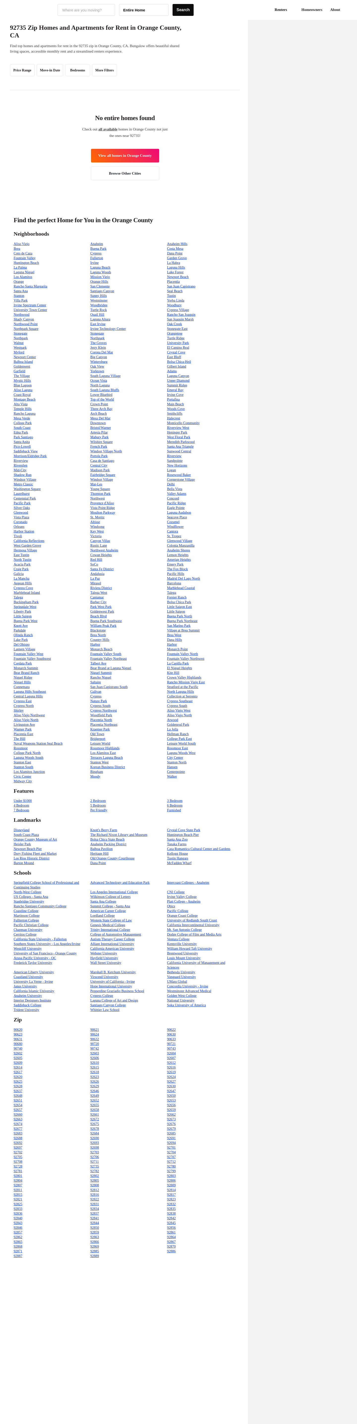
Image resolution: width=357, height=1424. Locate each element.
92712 (171, 1162)
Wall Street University (105, 963)
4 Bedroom (21, 805)
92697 (18, 1147)
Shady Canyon (24, 319)
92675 (94, 1124)
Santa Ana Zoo (177, 839)
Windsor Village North (106, 451)
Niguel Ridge (23, 677)
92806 (171, 1180)
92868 (18, 1246)
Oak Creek (174, 324)
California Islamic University (34, 991)
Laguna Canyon (178, 376)
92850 (94, 1228)
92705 (18, 1157)
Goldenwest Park (102, 611)
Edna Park (21, 432)
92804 (18, 1180)
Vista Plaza (21, 517)
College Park (23, 423)
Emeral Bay (175, 390)
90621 (94, 1030)
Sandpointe (175, 461)
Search (183, 10)
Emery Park (175, 564)
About (335, 10)
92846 (18, 1228)
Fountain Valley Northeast (108, 659)
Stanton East (22, 762)
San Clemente (100, 286)
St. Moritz (97, 517)
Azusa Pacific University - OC (35, 958)
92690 (94, 1138)
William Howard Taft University (189, 948)
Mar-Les (96, 484)
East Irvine (97, 324)
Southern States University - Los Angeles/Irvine (47, 944)
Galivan (95, 692)
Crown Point (99, 404)
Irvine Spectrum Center (30, 305)
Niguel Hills (22, 682)
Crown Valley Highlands (184, 677)
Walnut (19, 343)
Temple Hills (23, 409)
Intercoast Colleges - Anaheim (188, 883)
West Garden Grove (27, 545)
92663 (18, 1119)
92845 (171, 1223)
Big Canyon (98, 357)
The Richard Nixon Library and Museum (118, 835)
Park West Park (101, 607)
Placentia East (23, 734)
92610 (94, 1063)
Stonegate (20, 333)
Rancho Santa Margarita (30, 286)
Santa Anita (22, 442)
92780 (171, 1166)
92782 (94, 1171)
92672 (94, 1119)
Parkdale (20, 630)
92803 (171, 1176)
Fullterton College (26, 920)
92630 (171, 1086)
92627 (171, 1081)
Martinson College (27, 916)
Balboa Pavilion (101, 849)
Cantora (172, 531)
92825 (18, 1204)
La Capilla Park (178, 663)
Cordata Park (23, 663)
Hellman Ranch (178, 734)
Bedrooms (77, 70)
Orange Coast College (182, 916)
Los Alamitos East (103, 753)
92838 (171, 1213)
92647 (171, 1091)
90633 (171, 1039)
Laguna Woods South (28, 757)
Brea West (174, 635)
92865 (18, 1242)
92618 (94, 1072)
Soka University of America (186, 1005)
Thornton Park (100, 494)
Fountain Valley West (28, 654)
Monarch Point (177, 649)
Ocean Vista (98, 380)
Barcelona (174, 583)
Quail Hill (97, 314)
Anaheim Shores (178, 550)
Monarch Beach (101, 649)
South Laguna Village (105, 376)
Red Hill (96, 560)
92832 (171, 1204)
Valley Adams (176, 494)
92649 (94, 1096)
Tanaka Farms (177, 844)
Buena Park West (25, 621)
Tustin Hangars (177, 858)
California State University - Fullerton (40, 939)
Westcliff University (28, 948)
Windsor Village (25, 479)
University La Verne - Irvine (33, 981)
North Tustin (22, 560)
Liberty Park (22, 611)
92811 (18, 1190)
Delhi (171, 484)
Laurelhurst (22, 494)
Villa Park (21, 300)
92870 (171, 1246)
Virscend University (104, 977)
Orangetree (174, 333)
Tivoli (18, 536)
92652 (94, 1100)
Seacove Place (177, 517)
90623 (18, 1034)
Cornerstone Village (181, 479)
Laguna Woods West (181, 753)
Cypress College (101, 996)
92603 (94, 1053)
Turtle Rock (98, 310)
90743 (171, 1048)
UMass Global (177, 981)
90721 (171, 1044)
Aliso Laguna (23, 390)
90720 (94, 1044)
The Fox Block (177, 569)
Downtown (98, 423)
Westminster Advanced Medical (189, 991)
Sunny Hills (98, 296)
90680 (18, 1044)
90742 (94, 1048)
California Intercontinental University (193, 925)
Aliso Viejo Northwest (29, 715)
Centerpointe (176, 772)
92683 (18, 1133)
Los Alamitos (23, 277)
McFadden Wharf (179, 863)
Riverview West (178, 428)
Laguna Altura (100, 319)
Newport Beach (178, 277)
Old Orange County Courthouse (112, 858)
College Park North (27, 753)
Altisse (95, 522)
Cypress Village (178, 310)
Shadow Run (22, 475)
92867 (171, 1242)
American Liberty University (34, 972)
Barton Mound (24, 863)
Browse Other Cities (125, 173)
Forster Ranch (177, 597)
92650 (171, 1096)
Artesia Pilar (99, 432)
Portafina (173, 399)
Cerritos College (25, 934)
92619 (171, 1072)
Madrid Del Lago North (183, 578)
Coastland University (28, 977)
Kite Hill (173, 673)
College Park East (179, 739)
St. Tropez (174, 536)
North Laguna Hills (180, 692)
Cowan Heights (101, 555)
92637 (18, 1091)
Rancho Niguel (100, 677)
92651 (18, 1100)
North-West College (27, 892)
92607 (171, 1058)
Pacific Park (22, 503)
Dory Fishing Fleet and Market (35, 853)
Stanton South (23, 767)
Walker (172, 776)
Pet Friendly (98, 810)
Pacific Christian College (31, 925)
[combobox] (86, 10)
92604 (171, 1053)
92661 (94, 1114)
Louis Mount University (184, 958)
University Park (178, 343)
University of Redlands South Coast (192, 920)
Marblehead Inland (27, 593)
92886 (171, 1251)
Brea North (98, 635)
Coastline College (26, 911)
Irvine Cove (175, 395)
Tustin (171, 296)
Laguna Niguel (24, 272)
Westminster (99, 300)
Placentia (173, 282)
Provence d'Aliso (102, 503)
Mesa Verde (22, 418)
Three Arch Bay (101, 409)
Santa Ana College (103, 901)
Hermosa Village (25, 550)
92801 (18, 1176)
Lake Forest (175, 272)
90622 (171, 1030)
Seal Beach (175, 291)
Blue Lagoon (23, 385)
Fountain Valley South (105, 654)
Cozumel (173, 522)
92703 (94, 1152)
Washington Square (27, 489)
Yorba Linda (175, 300)
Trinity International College (110, 930)
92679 (171, 1129)
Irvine (94, 263)
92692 (18, 1143)
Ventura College (178, 939)
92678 (94, 1129)
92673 (171, 1119)
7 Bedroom (21, 810)
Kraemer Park (100, 729)
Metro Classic (23, 484)
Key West (97, 531)
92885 (94, 1251)
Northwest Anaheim (104, 550)
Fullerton (96, 258)
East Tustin (21, 555)
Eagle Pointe (176, 508)
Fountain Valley (25, 258)
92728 (18, 1166)
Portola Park (99, 456)
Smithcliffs (174, 413)
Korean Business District (107, 767)
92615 (94, 1067)
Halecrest (173, 418)
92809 (171, 1185)
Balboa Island (23, 362)
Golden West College (182, 996)
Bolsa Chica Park (179, 602)
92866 (94, 1242)
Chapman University (28, 930)
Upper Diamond (178, 380)
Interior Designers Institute (32, 1000)
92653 (171, 1100)
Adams (172, 371)
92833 (18, 1209)
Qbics (171, 906)
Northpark (21, 338)
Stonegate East (177, 329)
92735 (94, 1166)
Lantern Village (24, 649)
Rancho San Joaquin (181, 314)
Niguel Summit (101, 673)
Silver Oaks (22, 508)
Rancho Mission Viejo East (186, 682)
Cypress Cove (23, 588)
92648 (18, 1096)
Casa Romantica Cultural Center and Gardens (198, 849)
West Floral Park (178, 437)
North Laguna (100, 385)
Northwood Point (26, 324)
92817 (171, 1195)
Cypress (95, 253)
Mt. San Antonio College (184, 930)
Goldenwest (22, 366)
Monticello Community (183, 423)
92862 (18, 1237)
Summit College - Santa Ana (110, 906)
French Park (98, 446)
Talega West (98, 593)
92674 (18, 1124)
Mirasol (95, 583)
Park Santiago (23, 437)
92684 (94, 1133)
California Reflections (29, 541)
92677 (18, 1129)
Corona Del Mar (101, 352)
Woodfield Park (101, 715)
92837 (94, 1213)
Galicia (19, 574)
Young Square (100, 489)
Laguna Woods (100, 272)
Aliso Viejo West (179, 710)
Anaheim (96, 244)
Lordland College (102, 916)
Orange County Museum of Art (35, 839)
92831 (94, 1204)
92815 (18, 1195)
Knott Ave (21, 626)
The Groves (98, 343)
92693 (94, 1143)
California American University (112, 948)
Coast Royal (22, 395)
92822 (94, 1199)
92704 (171, 1152)
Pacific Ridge (176, 503)
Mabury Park (99, 437)
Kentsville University (182, 944)
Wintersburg (98, 362)
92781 (18, 1171)
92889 (94, 1256)
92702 (18, 1152)
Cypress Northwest (103, 710)
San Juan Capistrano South (109, 687)
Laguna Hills (176, 267)
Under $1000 (23, 801)
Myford (19, 352)
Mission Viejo (100, 277)
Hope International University (111, 986)
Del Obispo (22, 644)
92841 (94, 1218)
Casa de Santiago (102, 461)
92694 (171, 1143)
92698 (94, 1147)
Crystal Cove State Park (183, 830)
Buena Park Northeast (182, 621)
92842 (171, 1218)
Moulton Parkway (102, 512)
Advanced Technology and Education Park (119, 883)
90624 (94, 1034)
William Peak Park (103, 626)
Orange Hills (99, 282)
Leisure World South (181, 743)
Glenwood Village (179, 541)
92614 (18, 1067)
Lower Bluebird (101, 395)
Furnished (174, 810)
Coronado (20, 522)
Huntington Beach (26, 263)
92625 (18, 1081)
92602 (18, 1053)
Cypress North (24, 706)
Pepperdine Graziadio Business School (117, 991)
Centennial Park (25, 498)
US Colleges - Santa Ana (31, 897)
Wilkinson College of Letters (110, 897)
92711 (94, 1162)
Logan (171, 470)
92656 (171, 1105)
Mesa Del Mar (100, 418)
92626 (94, 1081)
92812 (94, 1190)
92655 (94, 1105)
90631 (18, 1039)
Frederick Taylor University (33, 963)
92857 (18, 1232)
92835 (171, 1209)
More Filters (104, 70)
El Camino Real (178, 347)
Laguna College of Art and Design (114, 1000)
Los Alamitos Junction (29, 772)
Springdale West (25, 607)
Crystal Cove (176, 352)
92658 (94, 1110)
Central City (98, 465)
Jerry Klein (98, 347)
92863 (94, 1237)
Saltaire (95, 682)
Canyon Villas (100, 541)
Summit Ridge (177, 385)
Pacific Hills (175, 574)
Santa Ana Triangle (180, 446)
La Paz (95, 578)
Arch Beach (98, 413)
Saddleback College (27, 1005)
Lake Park (21, 640)
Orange (19, 282)
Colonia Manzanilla (181, 545)
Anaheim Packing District (108, 844)
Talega (171, 593)
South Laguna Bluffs (104, 390)
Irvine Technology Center (108, 329)
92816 (94, 1195)
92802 (94, 1176)
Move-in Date (50, 70)
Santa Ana (21, 291)
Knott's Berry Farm (103, 830)
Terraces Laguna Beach (106, 757)
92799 (171, 1171)
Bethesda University (181, 972)
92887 (18, 1256)
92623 (94, 1077)
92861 (171, 1232)
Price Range (22, 70)
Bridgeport (97, 739)
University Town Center (30, 310)
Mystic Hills (22, 380)
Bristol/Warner (100, 428)
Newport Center (25, 357)
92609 (18, 1063)
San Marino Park (179, 626)
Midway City (23, 781)
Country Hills (99, 640)
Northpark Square (26, 329)
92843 (18, 1223)
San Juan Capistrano (181, 286)
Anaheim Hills (177, 244)
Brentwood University (182, 953)
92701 (171, 1147)
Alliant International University (112, 944)
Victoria (95, 536)
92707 (171, 1157)
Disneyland (22, 830)
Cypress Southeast (180, 701)
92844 (94, 1223)
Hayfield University (104, 958)
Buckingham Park (26, 602)
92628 (18, 1086)
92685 (171, 1133)
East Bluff (174, 357)
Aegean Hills (23, 583)
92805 (94, 1180)
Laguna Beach (100, 267)
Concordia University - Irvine (187, 986)
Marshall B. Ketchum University (113, 972)
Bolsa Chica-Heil (179, 362)
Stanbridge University (29, 901)
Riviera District (101, 588)
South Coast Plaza (26, 835)
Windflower (175, 527)
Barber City (98, 602)
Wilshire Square (101, 442)
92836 (18, 1213)
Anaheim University (28, 996)
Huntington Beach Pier (183, 835)
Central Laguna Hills (28, 696)
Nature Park (98, 701)
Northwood (22, 314)
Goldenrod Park (178, 725)
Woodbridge (98, 305)
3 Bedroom (175, 801)
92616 (171, 1067)
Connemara (22, 687)
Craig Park (21, 569)
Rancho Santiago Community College (40, 906)
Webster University (103, 953)
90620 (18, 1030)
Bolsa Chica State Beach (107, 839)
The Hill (19, 739)
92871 (18, 1251)
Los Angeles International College (114, 892)
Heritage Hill (99, 853)
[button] (347, 10)
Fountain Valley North (182, 654)
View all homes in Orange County (125, 156)
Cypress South (100, 706)
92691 (171, 1138)
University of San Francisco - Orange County (45, 953)
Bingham (96, 772)
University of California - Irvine (112, 981)
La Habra (173, 263)
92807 (18, 1185)
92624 (171, 1077)
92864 (171, 1237)
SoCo (94, 564)
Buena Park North (179, 616)
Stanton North (177, 762)
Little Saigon (176, 611)
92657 (18, 1110)
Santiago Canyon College (108, 1005)
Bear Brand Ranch (26, 673)
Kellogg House (177, 853)
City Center (175, 757)
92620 (18, 1077)
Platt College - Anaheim (184, 901)
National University (181, 1000)
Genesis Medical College (107, 925)
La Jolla (172, 729)
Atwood (172, 720)
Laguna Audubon (179, 512)
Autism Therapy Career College (112, 939)
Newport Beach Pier (28, 849)
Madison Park (100, 470)
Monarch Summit (26, 668)
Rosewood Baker (179, 475)
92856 (171, 1228)
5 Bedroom (98, 805)
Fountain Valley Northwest (186, 659)
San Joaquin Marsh (180, 319)
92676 (171, 1124)
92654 (18, 1105)
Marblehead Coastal (181, 588)
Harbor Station (24, 531)
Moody (95, 776)
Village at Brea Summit (183, 630)
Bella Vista (174, 489)
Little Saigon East (179, 607)
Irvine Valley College (182, 897)
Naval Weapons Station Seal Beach (38, 743)
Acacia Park (22, 564)
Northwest (97, 498)
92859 (94, 1232)
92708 (18, 1162)
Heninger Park (177, 432)
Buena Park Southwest (106, 621)
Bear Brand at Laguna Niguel (110, 668)
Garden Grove (177, 258)
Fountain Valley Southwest (32, 659)
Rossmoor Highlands (104, 748)
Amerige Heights (179, 560)
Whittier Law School (104, 1010)
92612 (171, 1063)
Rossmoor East (177, 748)
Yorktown (97, 371)
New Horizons (177, 465)
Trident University (26, 1010)
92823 (171, 1199)
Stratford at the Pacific (182, 687)
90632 (94, 1039)
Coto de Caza (23, 253)
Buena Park (98, 249)
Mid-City (20, 470)
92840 (18, 1218)
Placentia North (101, 720)
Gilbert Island (176, 366)
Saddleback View (26, 451)
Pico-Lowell (22, 446)
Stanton (19, 296)
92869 (94, 1246)
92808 (94, 1185)
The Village (22, 376)
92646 (94, 1091)
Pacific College (177, 911)
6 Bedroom (175, 805)
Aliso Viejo (22, 244)
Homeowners (311, 10)
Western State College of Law (111, 920)
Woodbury (174, 305)
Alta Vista (21, 404)
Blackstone (98, 630)
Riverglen (20, 465)
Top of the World (102, 399)
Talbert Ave (98, 663)
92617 (18, 1072)
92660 (18, 1114)
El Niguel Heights (179, 668)
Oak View (97, 366)
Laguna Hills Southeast (30, 692)
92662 (171, 1114)
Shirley (19, 710)
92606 (94, 1058)
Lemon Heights (178, 555)
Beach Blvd (98, 616)
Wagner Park (22, 729)
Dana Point (175, 253)
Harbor (95, 644)
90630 (171, 1034)
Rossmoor (21, 748)
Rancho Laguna (24, 413)
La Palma (20, 267)
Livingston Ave (24, 725)
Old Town (97, 734)
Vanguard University (181, 977)
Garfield (19, 371)
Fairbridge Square (102, 475)
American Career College (108, 911)
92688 (18, 1138)
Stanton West (99, 762)
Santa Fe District (102, 569)
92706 (94, 1157)
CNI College (176, 892)
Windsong (97, 527)
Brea (17, 249)
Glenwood (21, 512)
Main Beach (175, 404)
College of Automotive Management (115, 934)
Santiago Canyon (102, 291)
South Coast (22, 428)
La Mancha (21, 578)
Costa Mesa (175, 249)
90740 (18, 1048)
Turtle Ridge (176, 338)
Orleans (19, 527)
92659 (171, 1110)
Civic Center (22, 776)
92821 (18, 1199)
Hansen (172, 767)
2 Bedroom (98, 801)
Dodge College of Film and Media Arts (194, 934)
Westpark (20, 347)
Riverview (174, 456)
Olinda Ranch (23, 635)
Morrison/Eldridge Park (30, 456)
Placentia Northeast (103, 725)
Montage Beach (24, 399)
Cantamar (97, 597)
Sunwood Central (179, 451)
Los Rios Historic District (31, 858)
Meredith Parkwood (181, 442)
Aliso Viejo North (179, 715)
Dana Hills (174, 640)
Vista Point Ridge (102, 508)
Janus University (25, 986)
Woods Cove (176, 409)
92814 (171, 1190)
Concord (173, 498)
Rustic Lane (98, 545)
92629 (94, 1086)
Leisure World (100, 743)
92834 (94, 1209)
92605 (18, 1058)
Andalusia (97, 574)
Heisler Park (22, 844)
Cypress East (23, 701)
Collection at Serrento (182, 696)
